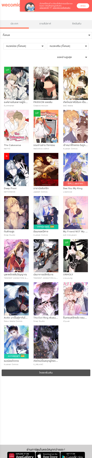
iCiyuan (66, 321)
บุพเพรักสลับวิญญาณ (15, 275)
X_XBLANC (38, 364)
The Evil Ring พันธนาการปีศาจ (50, 318)
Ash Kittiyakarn (70, 235)
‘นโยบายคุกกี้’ (44, 7)
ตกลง (83, 6)
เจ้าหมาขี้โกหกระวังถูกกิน (75, 145)
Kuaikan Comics (70, 148)
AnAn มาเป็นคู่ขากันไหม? (17, 318)
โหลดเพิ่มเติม (46, 373)
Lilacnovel (67, 191)
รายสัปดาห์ (45, 24)
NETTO (7, 148)
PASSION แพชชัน (42, 102)
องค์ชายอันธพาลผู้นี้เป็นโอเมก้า (20, 102)
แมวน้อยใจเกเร (11, 361)
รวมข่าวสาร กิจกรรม (44, 145)
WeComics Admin (41, 148)
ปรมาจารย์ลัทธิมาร (43, 275)
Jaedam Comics (40, 191)
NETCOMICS (9, 191)
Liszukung (67, 278)
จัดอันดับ (76, 24)
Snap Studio (9, 235)
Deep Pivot (10, 188)
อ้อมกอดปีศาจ (40, 231)
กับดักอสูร (9, 231)
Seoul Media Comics (13, 321)
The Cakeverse (12, 145)
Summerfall (9, 105)
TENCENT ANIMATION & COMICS (19, 278)
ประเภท (14, 24)
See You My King (73, 188)
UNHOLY (68, 275)
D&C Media (68, 105)
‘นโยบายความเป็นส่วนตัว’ (62, 7)
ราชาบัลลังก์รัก (41, 188)
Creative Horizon (40, 105)
